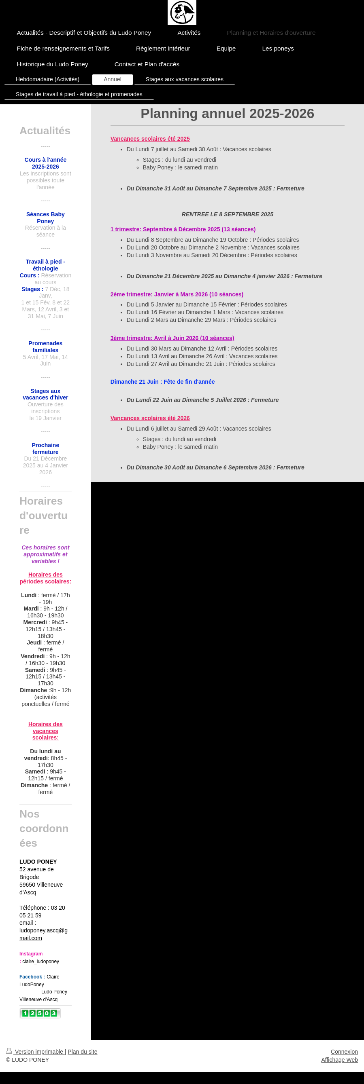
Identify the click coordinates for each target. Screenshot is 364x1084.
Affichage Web (339, 1060)
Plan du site (82, 1051)
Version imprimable (35, 1051)
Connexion (344, 1051)
